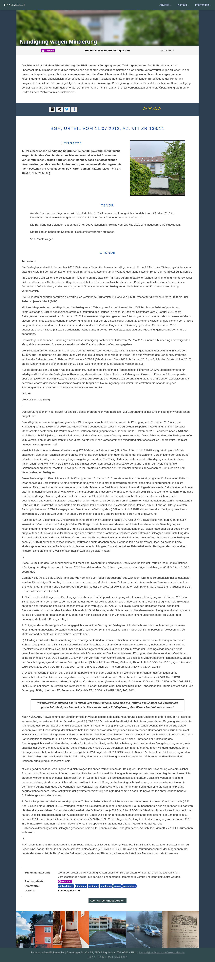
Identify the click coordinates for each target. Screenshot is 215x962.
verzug (117, 886)
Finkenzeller (14, 4)
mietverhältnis (65, 886)
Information (202, 4)
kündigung (80, 886)
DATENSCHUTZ (117, 956)
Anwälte (164, 4)
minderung (106, 886)
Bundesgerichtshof (69, 890)
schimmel (94, 886)
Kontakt (182, 4)
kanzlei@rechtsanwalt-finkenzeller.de (161, 952)
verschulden (129, 886)
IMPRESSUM (96, 956)
